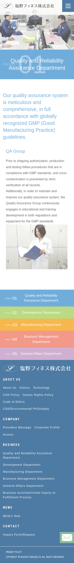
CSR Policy (11, 394)
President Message (17, 427)
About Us (10, 387)
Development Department (21, 464)
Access (8, 434)
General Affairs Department (23, 485)
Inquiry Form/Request (19, 534)
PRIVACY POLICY (14, 552)
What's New (11, 516)
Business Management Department (28, 478)
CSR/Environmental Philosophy (26, 408)
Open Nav (70, 3)
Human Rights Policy (38, 394)
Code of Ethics (14, 401)
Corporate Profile (47, 427)
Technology (41, 387)
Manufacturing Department (22, 471)
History (25, 387)
